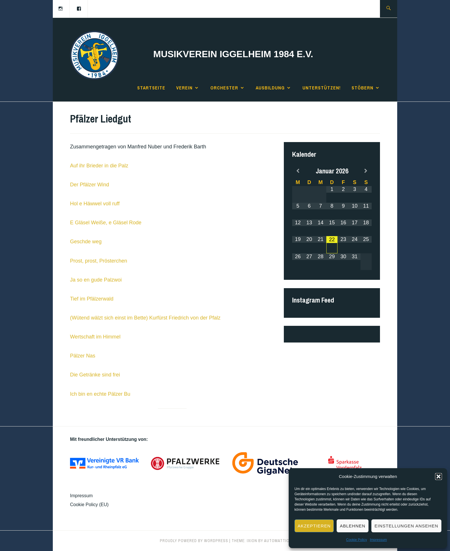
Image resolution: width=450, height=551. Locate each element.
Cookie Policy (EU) (89, 504)
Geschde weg (86, 241)
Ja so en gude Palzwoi (96, 280)
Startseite (151, 88)
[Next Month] (366, 171)
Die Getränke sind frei (95, 375)
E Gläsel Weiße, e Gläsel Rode (105, 222)
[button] (438, 476)
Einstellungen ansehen (406, 525)
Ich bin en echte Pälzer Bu (100, 394)
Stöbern (362, 88)
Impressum (378, 540)
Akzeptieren (314, 525)
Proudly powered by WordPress (194, 540)
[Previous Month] (298, 171)
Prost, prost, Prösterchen (98, 261)
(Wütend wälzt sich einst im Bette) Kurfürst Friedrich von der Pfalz (145, 318)
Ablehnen (352, 525)
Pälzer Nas (82, 356)
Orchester (224, 88)
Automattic (276, 540)
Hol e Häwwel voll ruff (95, 203)
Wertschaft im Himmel (95, 337)
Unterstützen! (321, 88)
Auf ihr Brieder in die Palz (99, 166)
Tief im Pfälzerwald (91, 299)
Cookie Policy (356, 540)
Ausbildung (270, 88)
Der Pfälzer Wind (89, 185)
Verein (184, 88)
